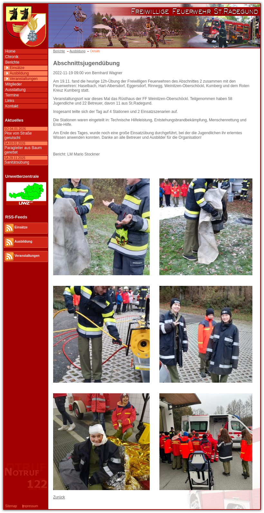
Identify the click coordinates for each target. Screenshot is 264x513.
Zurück (59, 497)
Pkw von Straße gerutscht (18, 135)
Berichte (59, 51)
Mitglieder (13, 84)
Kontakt (11, 106)
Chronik (11, 57)
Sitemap (11, 506)
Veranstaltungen (24, 78)
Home (10, 51)
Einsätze (17, 67)
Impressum (30, 506)
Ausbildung (77, 51)
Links (9, 100)
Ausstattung (15, 89)
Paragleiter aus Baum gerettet (23, 150)
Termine (12, 95)
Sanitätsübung (17, 162)
